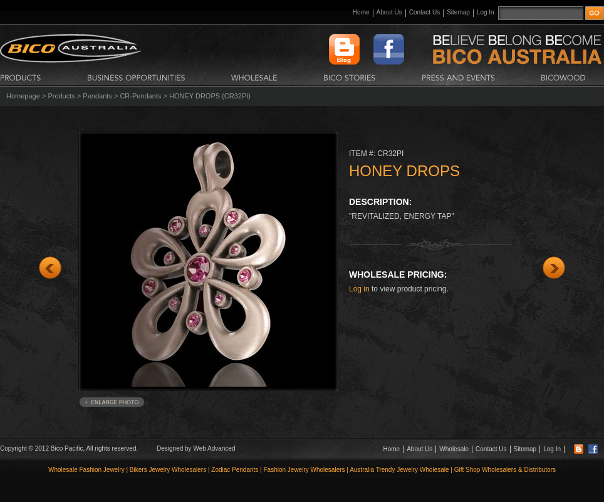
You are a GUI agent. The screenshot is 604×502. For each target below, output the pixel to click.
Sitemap (458, 12)
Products (61, 96)
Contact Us (424, 12)
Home (361, 12)
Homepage (23, 96)
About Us (389, 12)
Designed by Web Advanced (196, 448)
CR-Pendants (140, 96)
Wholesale (454, 449)
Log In (485, 12)
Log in (359, 289)
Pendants (97, 96)
